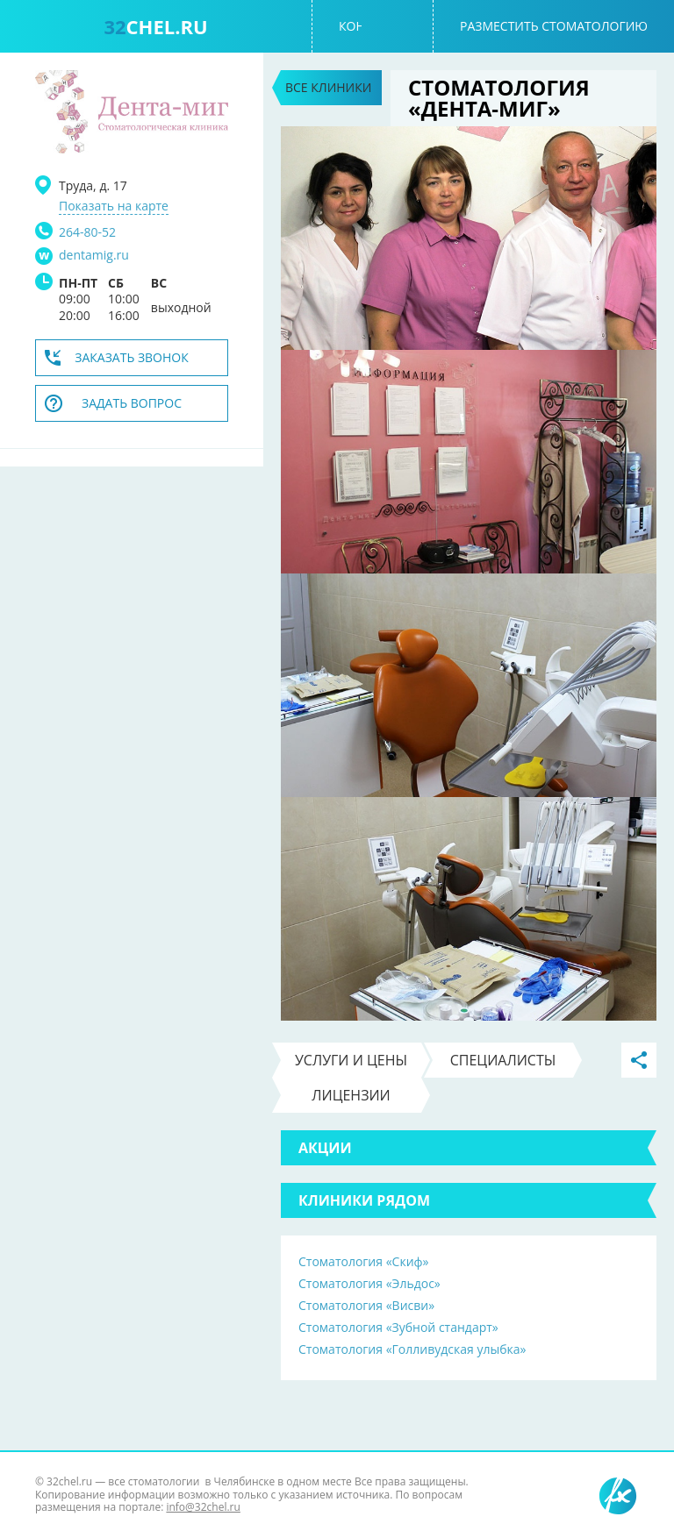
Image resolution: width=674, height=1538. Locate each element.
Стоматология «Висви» (366, 1305)
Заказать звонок (132, 357)
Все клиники (328, 87)
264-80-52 (87, 232)
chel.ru (155, 26)
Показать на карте (113, 206)
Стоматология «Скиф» (363, 1261)
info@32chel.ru (203, 1506)
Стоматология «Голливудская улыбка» (412, 1349)
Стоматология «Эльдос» (369, 1283)
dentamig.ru (94, 255)
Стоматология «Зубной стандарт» (398, 1327)
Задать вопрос (132, 403)
